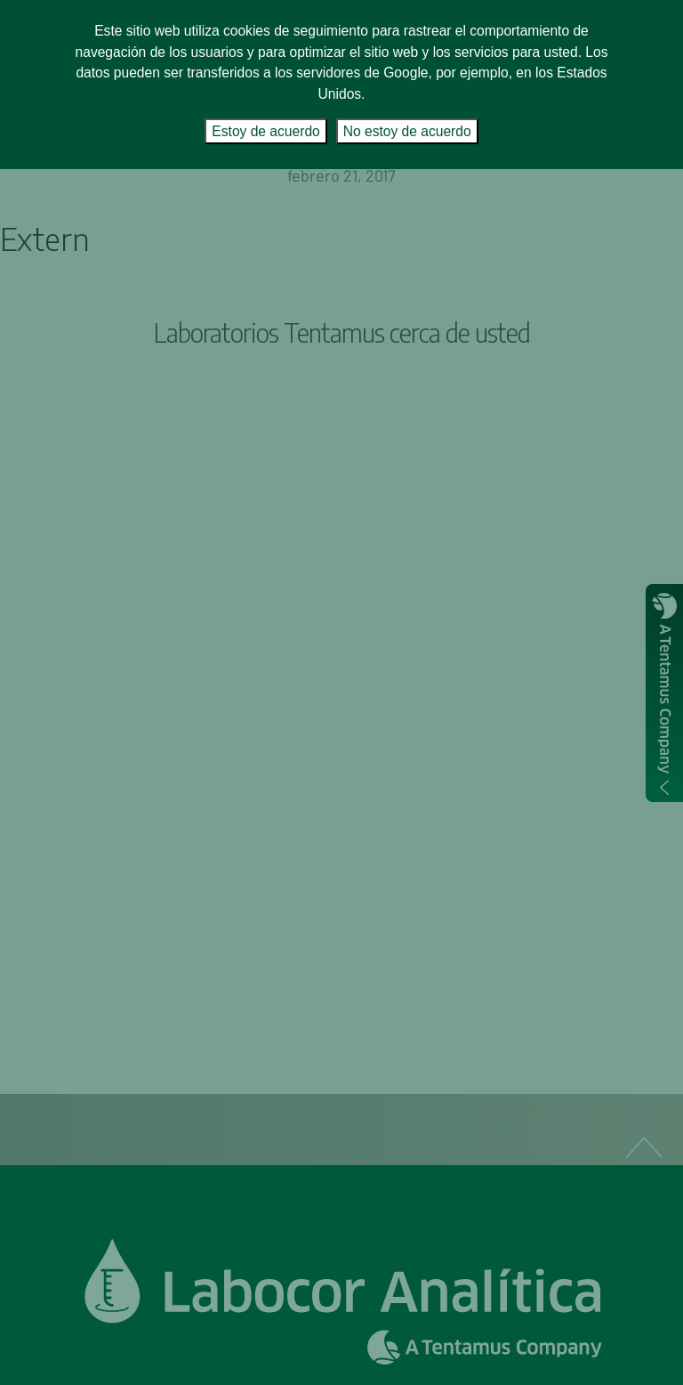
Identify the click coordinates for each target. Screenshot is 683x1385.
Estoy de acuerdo (265, 131)
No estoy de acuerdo (407, 131)
